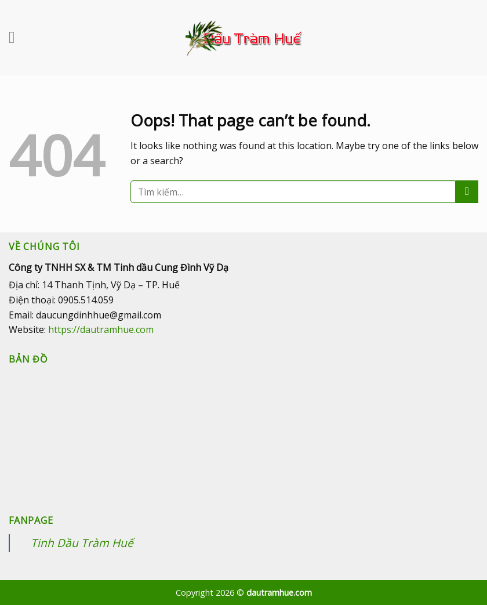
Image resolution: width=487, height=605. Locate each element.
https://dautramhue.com (101, 329)
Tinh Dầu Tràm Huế (82, 542)
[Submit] (467, 191)
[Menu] (17, 37)
